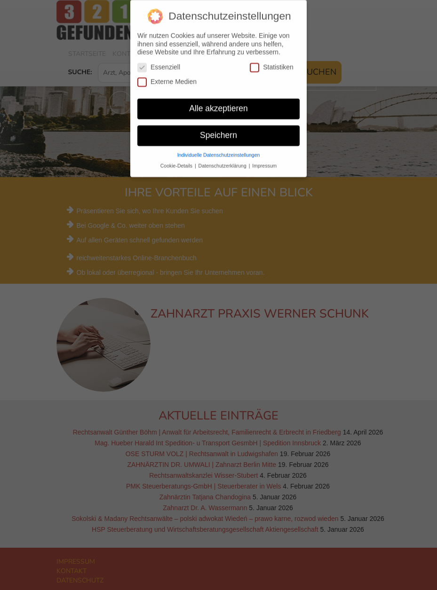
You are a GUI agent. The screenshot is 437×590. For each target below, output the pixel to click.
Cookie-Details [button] (177, 160)
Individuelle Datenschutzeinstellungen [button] (218, 149)
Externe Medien (167, 75)
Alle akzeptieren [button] (218, 102)
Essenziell (158, 61)
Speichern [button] (218, 129)
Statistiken (272, 61)
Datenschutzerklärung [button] (223, 160)
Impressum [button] (264, 160)
